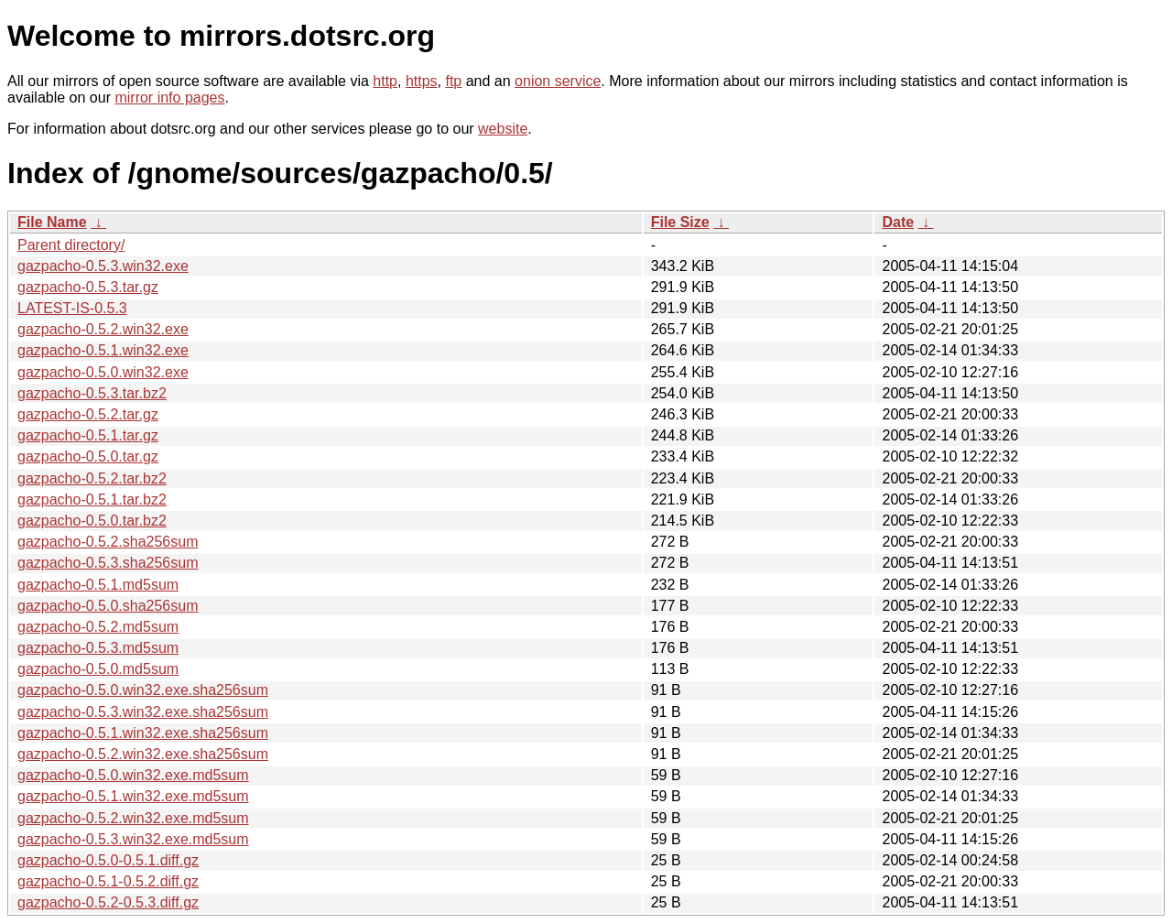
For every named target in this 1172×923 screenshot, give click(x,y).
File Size (680, 222)
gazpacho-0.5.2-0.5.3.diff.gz (108, 902)
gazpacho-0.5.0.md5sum (98, 669)
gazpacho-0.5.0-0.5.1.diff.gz (108, 860)
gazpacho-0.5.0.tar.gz (87, 456)
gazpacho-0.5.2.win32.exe (103, 329)
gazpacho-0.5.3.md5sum (98, 648)
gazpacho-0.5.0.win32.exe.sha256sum (142, 690)
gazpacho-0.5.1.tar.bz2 (92, 499)
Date (898, 222)
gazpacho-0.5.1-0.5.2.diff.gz (108, 881)
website (502, 128)
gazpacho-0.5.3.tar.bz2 (92, 393)
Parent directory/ (71, 245)
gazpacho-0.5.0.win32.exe (103, 372)
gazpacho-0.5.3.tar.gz (87, 287)
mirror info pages (169, 97)
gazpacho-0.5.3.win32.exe (103, 266)
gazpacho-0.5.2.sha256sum (107, 541)
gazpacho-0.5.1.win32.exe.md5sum (133, 796)
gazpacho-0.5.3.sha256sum (107, 562)
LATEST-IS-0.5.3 (72, 308)
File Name (52, 222)
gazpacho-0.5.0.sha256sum (107, 606)
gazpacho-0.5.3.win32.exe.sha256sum (142, 712)
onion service (558, 81)
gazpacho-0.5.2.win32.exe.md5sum (133, 818)
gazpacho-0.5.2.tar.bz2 (92, 478)
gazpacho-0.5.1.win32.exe (103, 350)
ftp (453, 81)
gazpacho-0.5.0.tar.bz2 (92, 520)
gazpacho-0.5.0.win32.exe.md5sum (133, 775)
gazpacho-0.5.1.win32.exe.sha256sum (142, 733)
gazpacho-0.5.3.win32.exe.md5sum (133, 839)
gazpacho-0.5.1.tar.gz (87, 435)
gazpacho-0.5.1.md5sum (98, 584)
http (385, 81)
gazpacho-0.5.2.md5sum (98, 627)
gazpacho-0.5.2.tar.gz (87, 414)
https (422, 81)
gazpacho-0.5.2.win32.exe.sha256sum (142, 754)
